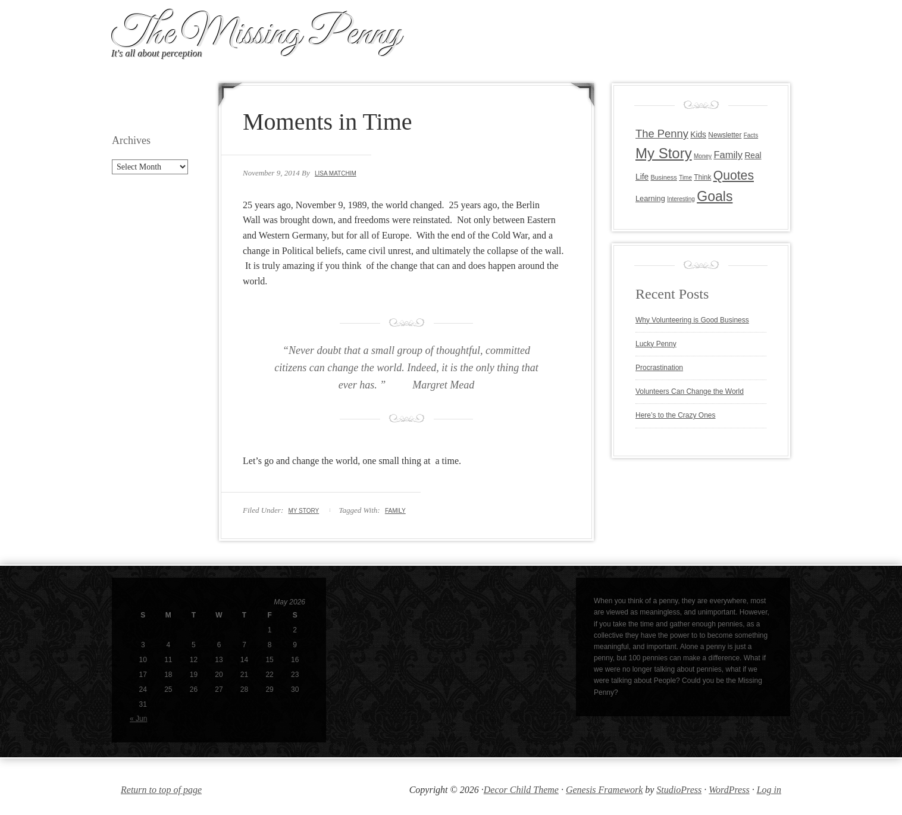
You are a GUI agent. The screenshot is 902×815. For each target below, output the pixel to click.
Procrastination (659, 367)
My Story (303, 510)
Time (685, 177)
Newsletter (724, 135)
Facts (751, 135)
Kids (698, 134)
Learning (650, 198)
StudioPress (678, 790)
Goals (714, 196)
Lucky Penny (655, 344)
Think (702, 177)
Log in (769, 790)
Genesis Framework (604, 790)
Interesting (681, 199)
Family (395, 510)
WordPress (729, 790)
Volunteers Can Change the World (689, 391)
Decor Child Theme (521, 790)
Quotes (733, 175)
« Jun (138, 718)
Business (663, 177)
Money (703, 156)
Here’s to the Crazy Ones (675, 415)
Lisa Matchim (335, 173)
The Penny (661, 133)
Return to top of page (161, 790)
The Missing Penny (257, 35)
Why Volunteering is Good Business (692, 320)
